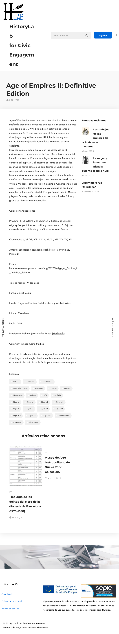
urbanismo (17, 422)
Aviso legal (6, 594)
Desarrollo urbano (20, 388)
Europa (54, 388)
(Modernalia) (58, 333)
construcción (47, 381)
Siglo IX (58, 395)
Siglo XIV (17, 415)
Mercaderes (17, 395)
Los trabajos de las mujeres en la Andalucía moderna (95, 138)
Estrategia (39, 388)
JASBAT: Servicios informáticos (34, 627)
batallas (16, 381)
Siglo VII (44, 402)
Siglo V (16, 402)
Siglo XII (44, 409)
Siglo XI (30, 409)
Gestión (67, 388)
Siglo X (16, 409)
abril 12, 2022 (17, 517)
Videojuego (33, 422)
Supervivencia (64, 415)
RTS (45, 395)
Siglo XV (32, 415)
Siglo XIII (59, 409)
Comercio (31, 381)
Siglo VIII (59, 402)
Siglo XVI (47, 415)
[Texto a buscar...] (86, 35)
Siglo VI (30, 402)
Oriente (33, 395)
